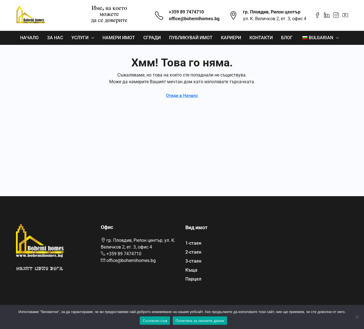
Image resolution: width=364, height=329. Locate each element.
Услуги (79, 37)
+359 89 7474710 (186, 12)
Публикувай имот (191, 37)
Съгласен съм (155, 321)
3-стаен (193, 261)
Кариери (231, 37)
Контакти (261, 37)
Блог (287, 37)
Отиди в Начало (182, 95)
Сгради (152, 37)
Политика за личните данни (200, 321)
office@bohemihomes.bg (194, 18)
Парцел (193, 279)
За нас (55, 37)
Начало (29, 37)
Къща (191, 270)
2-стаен (193, 252)
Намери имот (118, 37)
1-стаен (193, 243)
